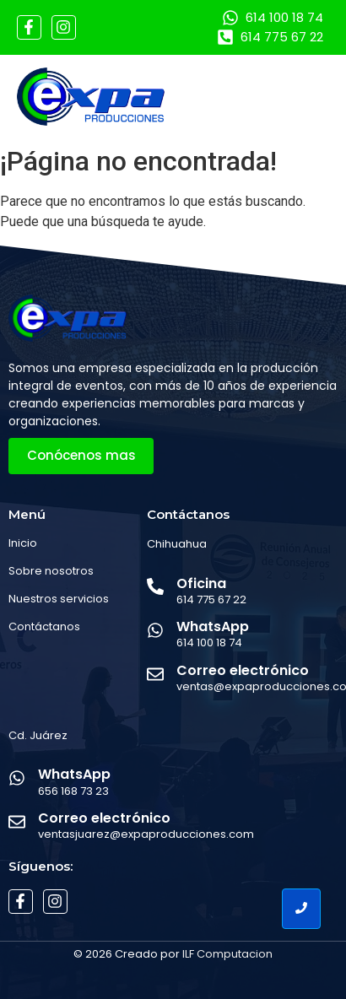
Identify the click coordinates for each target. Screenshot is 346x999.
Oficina (201, 583)
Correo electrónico (242, 670)
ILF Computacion (227, 954)
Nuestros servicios (58, 599)
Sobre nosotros (51, 571)
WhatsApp (212, 626)
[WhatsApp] (155, 631)
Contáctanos (44, 626)
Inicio (22, 543)
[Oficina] (155, 587)
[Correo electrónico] (155, 675)
